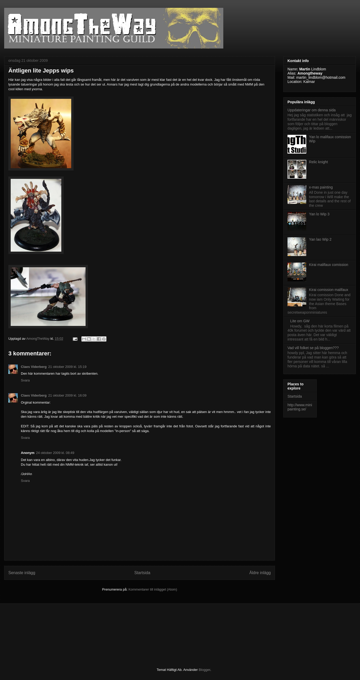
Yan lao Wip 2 (320, 239)
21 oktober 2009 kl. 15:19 (67, 367)
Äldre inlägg (260, 572)
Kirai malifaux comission (328, 265)
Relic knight (318, 162)
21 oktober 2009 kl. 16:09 (67, 395)
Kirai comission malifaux (328, 290)
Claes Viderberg (34, 367)
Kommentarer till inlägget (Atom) (152, 589)
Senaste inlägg (21, 572)
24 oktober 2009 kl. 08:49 (55, 453)
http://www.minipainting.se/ (299, 407)
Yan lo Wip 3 (319, 214)
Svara (25, 380)
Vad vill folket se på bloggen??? (313, 348)
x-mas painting (321, 187)
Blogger (204, 670)
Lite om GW (300, 321)
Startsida (142, 572)
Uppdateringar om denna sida (311, 110)
